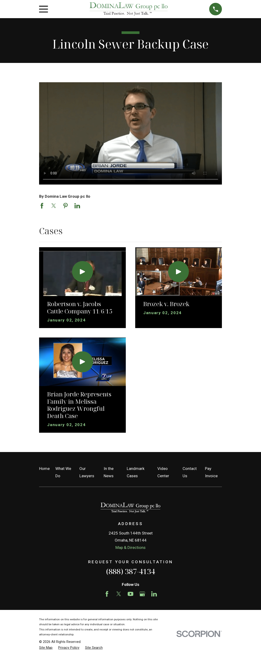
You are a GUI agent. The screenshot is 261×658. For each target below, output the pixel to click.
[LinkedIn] (154, 594)
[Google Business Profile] (142, 594)
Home (44, 468)
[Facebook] (107, 594)
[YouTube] (130, 594)
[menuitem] (46, 648)
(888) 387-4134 (130, 571)
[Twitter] (119, 594)
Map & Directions (130, 547)
